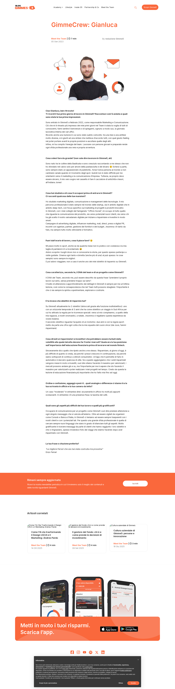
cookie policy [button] (89, 667)
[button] (138, 659)
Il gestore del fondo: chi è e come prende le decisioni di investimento (87, 535)
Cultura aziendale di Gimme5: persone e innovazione (124, 533)
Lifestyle (68, 7)
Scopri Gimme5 (150, 7)
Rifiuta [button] (121, 683)
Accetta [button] (133, 683)
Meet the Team (107, 7)
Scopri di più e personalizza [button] (48, 683)
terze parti (65, 668)
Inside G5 (78, 7)
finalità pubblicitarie (126, 670)
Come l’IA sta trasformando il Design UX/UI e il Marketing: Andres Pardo (46, 535)
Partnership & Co (91, 7)
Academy (57, 7)
